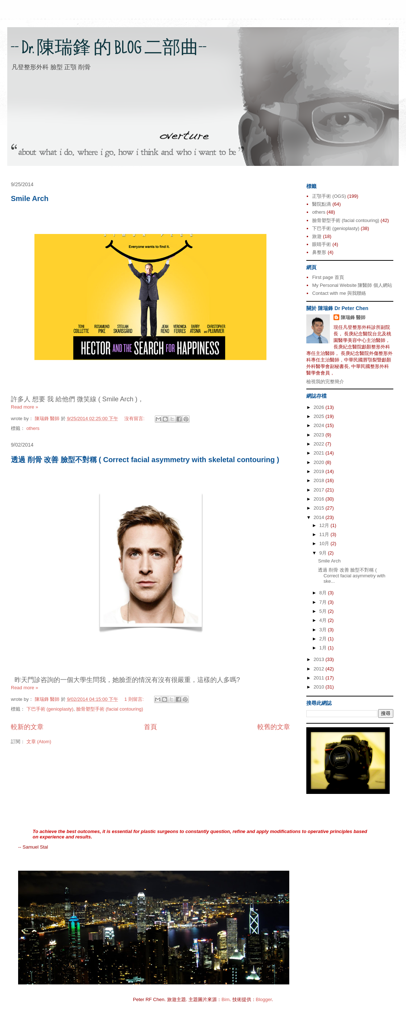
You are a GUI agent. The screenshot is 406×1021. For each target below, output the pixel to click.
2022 (320, 444)
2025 (320, 416)
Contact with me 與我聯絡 (339, 293)
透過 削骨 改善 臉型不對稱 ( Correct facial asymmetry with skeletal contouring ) (145, 460)
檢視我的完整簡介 (325, 381)
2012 (320, 668)
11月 (325, 534)
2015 (320, 508)
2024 (320, 425)
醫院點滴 (321, 204)
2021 (320, 453)
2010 (320, 687)
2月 (323, 638)
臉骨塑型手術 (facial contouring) (109, 709)
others (33, 428)
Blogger (264, 999)
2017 (320, 490)
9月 (323, 553)
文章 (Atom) (38, 741)
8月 (323, 592)
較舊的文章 (273, 727)
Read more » (24, 407)
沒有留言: (135, 418)
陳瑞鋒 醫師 (353, 317)
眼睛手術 (321, 244)
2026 (320, 407)
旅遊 (317, 236)
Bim (225, 999)
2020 (320, 462)
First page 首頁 (328, 277)
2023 (320, 435)
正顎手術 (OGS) (329, 196)
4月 (323, 620)
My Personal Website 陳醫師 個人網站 (352, 285)
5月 (323, 611)
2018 (320, 480)
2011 (320, 678)
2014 (320, 517)
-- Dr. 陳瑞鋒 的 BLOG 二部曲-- (109, 50)
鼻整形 (319, 252)
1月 (323, 647)
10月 (325, 543)
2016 (320, 499)
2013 (320, 659)
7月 (323, 602)
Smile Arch (30, 198)
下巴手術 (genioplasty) (50, 709)
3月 (323, 629)
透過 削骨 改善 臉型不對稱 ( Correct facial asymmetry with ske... (351, 575)
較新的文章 (27, 727)
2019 (320, 471)
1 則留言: (134, 699)
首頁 (150, 727)
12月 (325, 525)
